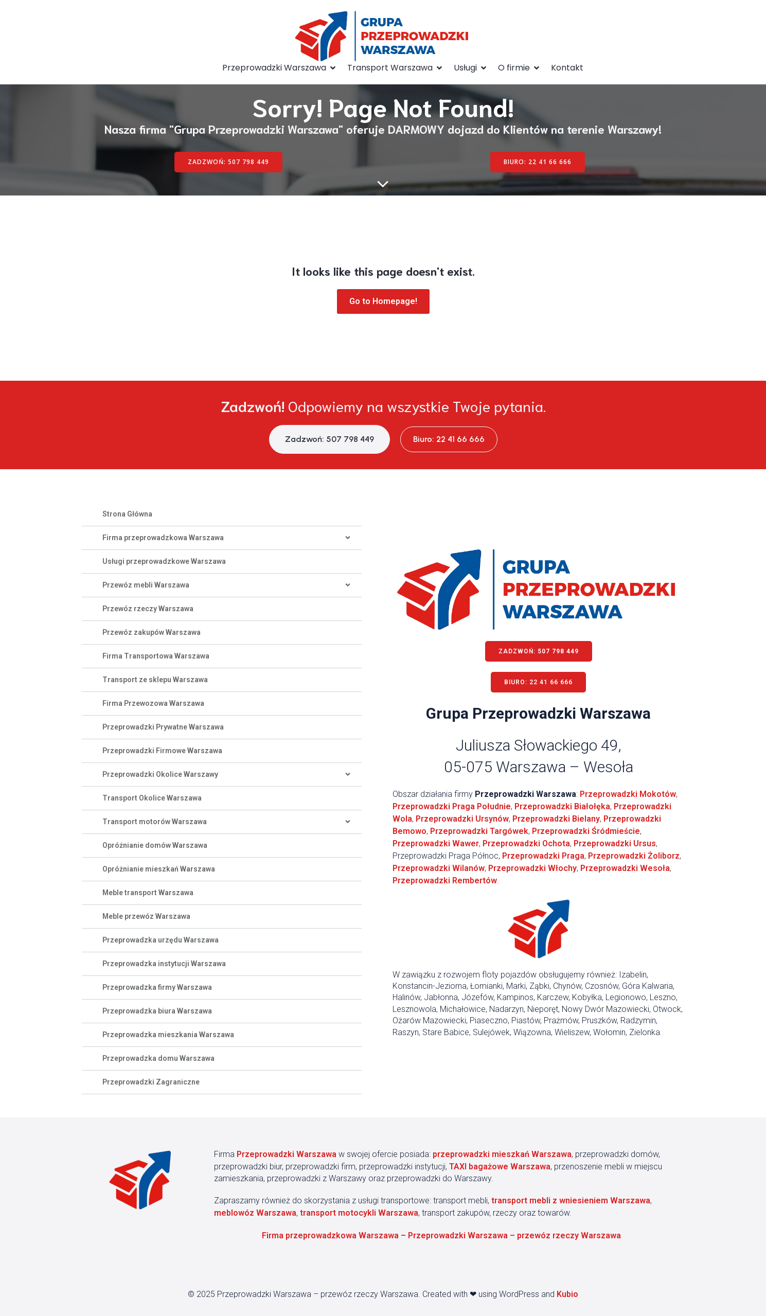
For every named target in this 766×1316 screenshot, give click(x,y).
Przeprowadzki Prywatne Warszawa (163, 727)
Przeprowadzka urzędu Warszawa (160, 940)
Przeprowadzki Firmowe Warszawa (162, 750)
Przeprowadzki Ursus (615, 843)
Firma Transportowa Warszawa (155, 656)
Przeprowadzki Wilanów (439, 868)
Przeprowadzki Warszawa (286, 1154)
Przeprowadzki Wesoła (625, 868)
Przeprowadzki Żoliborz (634, 856)
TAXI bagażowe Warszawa (499, 1166)
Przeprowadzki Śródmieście (586, 831)
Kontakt (567, 68)
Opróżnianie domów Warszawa (154, 845)
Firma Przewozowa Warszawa (153, 703)
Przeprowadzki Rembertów (445, 880)
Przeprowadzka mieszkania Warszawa (168, 1034)
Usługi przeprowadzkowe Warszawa (164, 561)
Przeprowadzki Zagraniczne (151, 1082)
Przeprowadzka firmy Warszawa (157, 987)
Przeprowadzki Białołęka (562, 806)
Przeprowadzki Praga (543, 856)
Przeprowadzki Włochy (532, 868)
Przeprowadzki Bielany (556, 819)
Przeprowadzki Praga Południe (452, 806)
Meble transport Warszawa (147, 892)
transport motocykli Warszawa (359, 1213)
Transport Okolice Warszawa (152, 798)
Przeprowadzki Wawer (436, 843)
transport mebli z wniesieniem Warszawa (570, 1200)
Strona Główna (127, 514)
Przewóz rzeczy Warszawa (147, 608)
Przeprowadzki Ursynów (462, 819)
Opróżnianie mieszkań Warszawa (158, 869)
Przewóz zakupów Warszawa (151, 632)
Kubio (567, 1294)
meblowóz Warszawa (255, 1213)
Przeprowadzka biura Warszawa (157, 1011)
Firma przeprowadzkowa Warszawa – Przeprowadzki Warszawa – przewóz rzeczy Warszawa (441, 1235)
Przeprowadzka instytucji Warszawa (164, 963)
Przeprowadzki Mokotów (628, 794)
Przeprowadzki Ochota (526, 843)
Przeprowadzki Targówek (479, 831)
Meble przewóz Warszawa (146, 916)
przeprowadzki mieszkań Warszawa (502, 1154)
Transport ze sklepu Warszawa (155, 679)
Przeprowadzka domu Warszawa (158, 1058)
